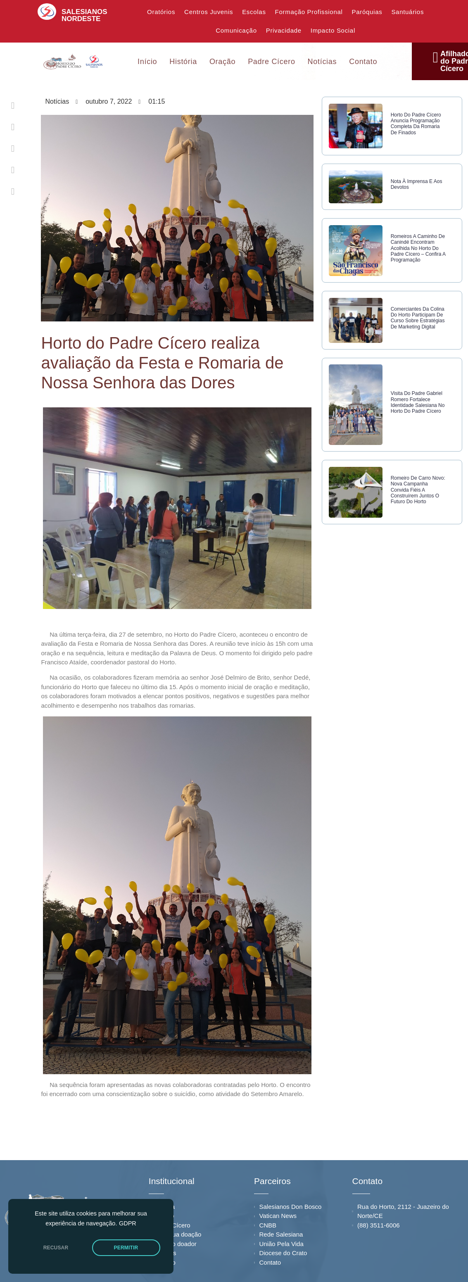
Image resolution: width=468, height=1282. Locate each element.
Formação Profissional (309, 11)
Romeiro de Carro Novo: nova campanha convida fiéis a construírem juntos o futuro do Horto (418, 515)
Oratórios (161, 11)
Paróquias (367, 11)
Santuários (407, 11)
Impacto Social (333, 30)
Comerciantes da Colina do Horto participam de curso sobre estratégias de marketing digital (415, 332)
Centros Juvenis (208, 11)
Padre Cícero (271, 61)
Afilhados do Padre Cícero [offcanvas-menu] (440, 60)
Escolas (254, 11)
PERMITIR (126, 1248)
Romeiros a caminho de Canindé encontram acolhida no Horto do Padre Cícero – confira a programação (418, 256)
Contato (363, 61)
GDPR (127, 1223)
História (183, 61)
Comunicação (236, 30)
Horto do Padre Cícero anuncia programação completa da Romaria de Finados (417, 124)
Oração (222, 61)
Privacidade (284, 30)
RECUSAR (56, 1248)
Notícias (322, 61)
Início (147, 61)
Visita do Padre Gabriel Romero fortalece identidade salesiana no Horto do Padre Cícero (418, 424)
